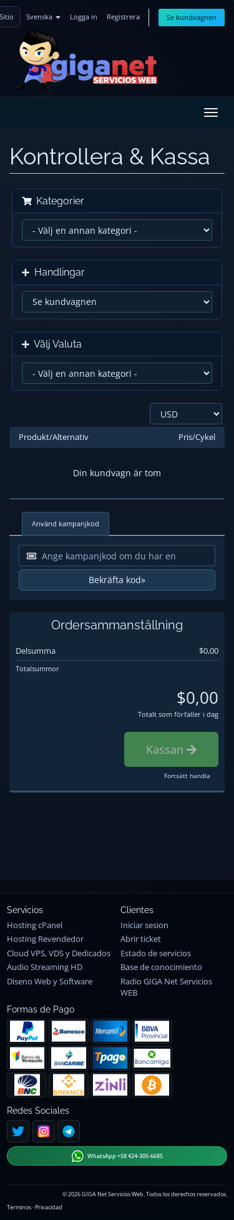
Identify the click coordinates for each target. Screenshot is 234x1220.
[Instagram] (43, 1131)
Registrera (123, 16)
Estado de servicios (155, 953)
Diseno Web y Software (49, 981)
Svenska (43, 16)
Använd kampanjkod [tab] (65, 523)
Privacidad (48, 1207)
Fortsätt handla (187, 775)
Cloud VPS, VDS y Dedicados (58, 953)
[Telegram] (68, 1131)
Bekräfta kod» (117, 580)
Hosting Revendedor (45, 939)
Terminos (19, 1207)
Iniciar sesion (144, 925)
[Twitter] (18, 1131)
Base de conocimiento (161, 967)
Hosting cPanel (34, 925)
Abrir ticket (140, 939)
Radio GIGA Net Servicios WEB (166, 987)
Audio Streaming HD (44, 967)
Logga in (83, 16)
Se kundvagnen (192, 17)
